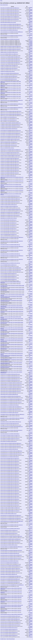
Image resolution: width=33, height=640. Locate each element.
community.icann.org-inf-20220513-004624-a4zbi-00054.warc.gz (10, 59)
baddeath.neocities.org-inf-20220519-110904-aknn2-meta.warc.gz (10, 49)
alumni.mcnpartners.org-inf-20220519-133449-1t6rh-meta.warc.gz (10, 27)
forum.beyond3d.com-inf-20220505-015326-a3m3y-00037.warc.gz (10, 130)
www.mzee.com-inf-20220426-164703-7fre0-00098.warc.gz (9, 562)
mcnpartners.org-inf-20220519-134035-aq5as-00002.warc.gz (9, 164)
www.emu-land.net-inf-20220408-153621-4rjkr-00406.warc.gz (9, 493)
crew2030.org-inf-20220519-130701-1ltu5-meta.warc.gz (8, 68)
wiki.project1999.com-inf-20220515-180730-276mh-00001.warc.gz (10, 396)
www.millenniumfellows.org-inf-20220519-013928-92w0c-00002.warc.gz (11, 546)
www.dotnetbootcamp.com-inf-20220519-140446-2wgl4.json (9, 456)
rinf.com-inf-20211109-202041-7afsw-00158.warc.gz (8, 231)
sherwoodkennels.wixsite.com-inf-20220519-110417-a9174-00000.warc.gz (11, 255)
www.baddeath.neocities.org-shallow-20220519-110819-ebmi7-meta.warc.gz (12, 418)
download (30, 7)
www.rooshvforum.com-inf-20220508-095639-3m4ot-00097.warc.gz (10, 576)
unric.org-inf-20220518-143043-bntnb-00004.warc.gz (8, 276)
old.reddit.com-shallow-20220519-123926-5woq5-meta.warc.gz (10, 201)
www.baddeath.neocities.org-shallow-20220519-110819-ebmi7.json (10, 421)
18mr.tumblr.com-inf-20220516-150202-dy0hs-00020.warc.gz (9, 13)
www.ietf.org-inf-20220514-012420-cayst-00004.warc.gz (9, 530)
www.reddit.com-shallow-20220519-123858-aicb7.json (8, 574)
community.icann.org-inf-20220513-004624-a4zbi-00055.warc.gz (10, 62)
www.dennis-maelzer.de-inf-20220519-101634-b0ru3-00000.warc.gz (10, 443)
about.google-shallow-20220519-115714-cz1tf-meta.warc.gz (9, 19)
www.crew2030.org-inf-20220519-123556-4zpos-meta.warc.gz (9, 438)
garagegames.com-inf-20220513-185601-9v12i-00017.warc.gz (10, 139)
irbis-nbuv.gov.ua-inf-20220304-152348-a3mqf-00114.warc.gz (9, 152)
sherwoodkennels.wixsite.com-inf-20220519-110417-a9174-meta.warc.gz (11, 259)
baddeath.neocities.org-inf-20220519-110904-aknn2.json (9, 52)
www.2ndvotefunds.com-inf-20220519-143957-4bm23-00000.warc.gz (11, 406)
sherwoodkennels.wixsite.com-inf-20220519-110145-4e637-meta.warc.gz (11, 250)
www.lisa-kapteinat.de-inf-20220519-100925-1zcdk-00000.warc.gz (10, 539)
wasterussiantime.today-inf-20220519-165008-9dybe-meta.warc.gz (10, 391)
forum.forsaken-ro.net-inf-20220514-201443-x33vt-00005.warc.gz (10, 133)
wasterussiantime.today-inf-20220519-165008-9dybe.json (9, 394)
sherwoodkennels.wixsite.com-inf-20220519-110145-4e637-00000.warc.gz (11, 246)
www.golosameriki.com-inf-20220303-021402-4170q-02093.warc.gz (10, 515)
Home (1, 0)
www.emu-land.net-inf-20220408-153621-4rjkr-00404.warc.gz (9, 487)
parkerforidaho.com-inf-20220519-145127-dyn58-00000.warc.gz (10, 212)
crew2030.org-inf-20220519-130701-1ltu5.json (7, 71)
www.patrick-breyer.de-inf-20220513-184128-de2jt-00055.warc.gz (10, 565)
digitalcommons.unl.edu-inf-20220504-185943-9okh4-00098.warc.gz (10, 114)
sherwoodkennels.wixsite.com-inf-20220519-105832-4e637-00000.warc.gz (11, 237)
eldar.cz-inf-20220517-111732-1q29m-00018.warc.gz (8, 117)
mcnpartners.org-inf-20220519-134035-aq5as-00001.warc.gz (9, 161)
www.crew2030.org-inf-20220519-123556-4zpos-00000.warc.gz (10, 435)
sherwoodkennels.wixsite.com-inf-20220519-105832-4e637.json (10, 244)
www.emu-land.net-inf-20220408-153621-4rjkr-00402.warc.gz (9, 481)
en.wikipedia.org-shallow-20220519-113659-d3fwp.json (8, 128)
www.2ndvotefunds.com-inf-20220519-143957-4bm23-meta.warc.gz (10, 409)
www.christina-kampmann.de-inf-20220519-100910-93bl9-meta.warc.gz (11, 430)
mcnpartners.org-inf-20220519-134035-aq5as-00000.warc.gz (9, 158)
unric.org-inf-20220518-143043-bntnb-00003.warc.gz (8, 273)
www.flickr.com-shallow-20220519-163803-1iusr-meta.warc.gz (9, 510)
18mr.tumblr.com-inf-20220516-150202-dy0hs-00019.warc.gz (9, 10)
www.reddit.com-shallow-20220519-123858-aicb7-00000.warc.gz (10, 568)
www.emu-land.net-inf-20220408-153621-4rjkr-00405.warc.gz (9, 490)
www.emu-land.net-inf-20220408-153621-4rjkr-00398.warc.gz (9, 470)
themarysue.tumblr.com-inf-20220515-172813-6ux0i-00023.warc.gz (10, 267)
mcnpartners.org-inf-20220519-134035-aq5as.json (8, 175)
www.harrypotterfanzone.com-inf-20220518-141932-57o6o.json (10, 528)
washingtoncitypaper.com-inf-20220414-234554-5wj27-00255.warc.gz (11, 385)
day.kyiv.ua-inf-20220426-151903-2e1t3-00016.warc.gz (8, 76)
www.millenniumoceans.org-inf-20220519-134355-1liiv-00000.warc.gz (11, 555)
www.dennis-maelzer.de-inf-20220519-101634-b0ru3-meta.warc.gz (10, 446)
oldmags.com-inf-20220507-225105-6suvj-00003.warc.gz (9, 206)
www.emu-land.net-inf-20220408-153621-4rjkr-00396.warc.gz (9, 464)
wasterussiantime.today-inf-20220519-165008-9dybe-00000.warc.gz (10, 388)
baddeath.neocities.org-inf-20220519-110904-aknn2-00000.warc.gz (10, 46)
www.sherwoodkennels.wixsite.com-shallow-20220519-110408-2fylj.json (11, 614)
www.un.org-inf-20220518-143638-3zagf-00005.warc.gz (8, 632)
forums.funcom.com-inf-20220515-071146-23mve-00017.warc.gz (10, 136)
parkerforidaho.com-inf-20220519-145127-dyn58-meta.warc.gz (10, 215)
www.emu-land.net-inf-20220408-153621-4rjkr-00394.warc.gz (9, 458)
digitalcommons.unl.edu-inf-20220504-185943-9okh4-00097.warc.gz (10, 111)
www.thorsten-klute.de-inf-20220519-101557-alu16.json (8, 627)
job (29, 8)
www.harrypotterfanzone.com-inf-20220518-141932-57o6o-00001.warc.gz (11, 521)
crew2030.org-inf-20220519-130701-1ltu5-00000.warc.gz (9, 65)
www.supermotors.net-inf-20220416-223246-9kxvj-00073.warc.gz (10, 616)
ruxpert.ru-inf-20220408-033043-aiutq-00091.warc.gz (8, 234)
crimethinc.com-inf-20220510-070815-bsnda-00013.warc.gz (9, 73)
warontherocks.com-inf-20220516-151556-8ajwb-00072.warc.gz (10, 374)
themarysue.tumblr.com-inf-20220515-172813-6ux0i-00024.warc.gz (10, 270)
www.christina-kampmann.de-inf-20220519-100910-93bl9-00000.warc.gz (11, 426)
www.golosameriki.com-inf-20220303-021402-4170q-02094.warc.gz (10, 518)
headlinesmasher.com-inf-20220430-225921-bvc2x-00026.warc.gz (10, 149)
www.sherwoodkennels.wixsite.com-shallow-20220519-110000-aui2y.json (11, 605)
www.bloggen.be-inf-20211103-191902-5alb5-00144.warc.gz (9, 423)
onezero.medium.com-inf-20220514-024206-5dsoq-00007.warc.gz (10, 209)
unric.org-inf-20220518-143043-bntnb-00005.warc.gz (8, 279)
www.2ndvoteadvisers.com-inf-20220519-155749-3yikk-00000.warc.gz (11, 399)
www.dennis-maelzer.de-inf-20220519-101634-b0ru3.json (9, 449)
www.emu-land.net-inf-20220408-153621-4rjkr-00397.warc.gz (9, 467)
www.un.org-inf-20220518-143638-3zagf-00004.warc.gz (8, 629)
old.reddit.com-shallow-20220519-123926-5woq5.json (8, 204)
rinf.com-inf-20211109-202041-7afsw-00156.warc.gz (8, 225)
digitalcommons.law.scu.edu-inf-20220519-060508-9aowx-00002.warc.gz (11, 100)
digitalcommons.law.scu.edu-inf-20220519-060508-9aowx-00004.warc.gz (11, 107)
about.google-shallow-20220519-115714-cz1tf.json (8, 22)
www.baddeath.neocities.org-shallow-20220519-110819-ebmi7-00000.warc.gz (12, 414)
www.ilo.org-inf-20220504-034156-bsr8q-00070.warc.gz (8, 533)
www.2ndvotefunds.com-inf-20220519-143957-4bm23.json (9, 412)
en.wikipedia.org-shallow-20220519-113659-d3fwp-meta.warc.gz (10, 125)
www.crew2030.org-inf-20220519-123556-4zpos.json (8, 441)
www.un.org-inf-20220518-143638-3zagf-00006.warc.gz (8, 635)
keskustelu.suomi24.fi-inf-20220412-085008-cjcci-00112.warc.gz (10, 155)
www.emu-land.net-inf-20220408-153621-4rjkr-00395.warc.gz (9, 461)
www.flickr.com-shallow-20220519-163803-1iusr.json (8, 513)
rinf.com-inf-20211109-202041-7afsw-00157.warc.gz (8, 228)
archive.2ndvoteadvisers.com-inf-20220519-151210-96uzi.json (9, 39)
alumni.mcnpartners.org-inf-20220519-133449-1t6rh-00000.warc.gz (10, 24)
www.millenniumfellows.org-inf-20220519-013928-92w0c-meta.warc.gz (11, 550)
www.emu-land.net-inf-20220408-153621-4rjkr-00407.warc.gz (9, 496)
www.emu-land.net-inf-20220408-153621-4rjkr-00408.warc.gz (9, 499)
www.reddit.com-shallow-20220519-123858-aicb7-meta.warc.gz (10, 571)
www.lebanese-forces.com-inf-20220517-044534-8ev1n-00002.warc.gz (11, 536)
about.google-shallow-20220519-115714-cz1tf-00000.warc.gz (9, 16)
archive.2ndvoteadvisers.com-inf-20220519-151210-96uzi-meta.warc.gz (11, 35)
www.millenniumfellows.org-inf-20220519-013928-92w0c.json (9, 553)
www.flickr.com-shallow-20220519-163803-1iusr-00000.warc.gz (10, 507)
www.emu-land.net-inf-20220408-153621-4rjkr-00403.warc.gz (9, 484)
